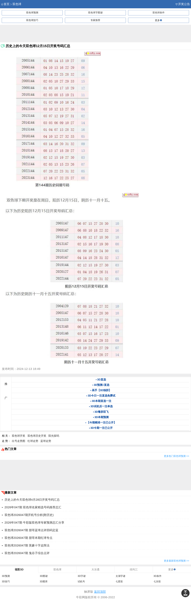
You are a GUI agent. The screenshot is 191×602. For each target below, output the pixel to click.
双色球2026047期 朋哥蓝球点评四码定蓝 (31, 530)
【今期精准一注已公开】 (101, 422)
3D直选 (101, 379)
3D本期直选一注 (101, 400)
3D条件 (157, 576)
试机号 (81, 581)
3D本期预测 (102, 417)
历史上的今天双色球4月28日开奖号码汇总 (32, 499)
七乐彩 (157, 581)
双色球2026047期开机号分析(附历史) (29, 515)
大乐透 (95, 569)
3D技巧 (6, 581)
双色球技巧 (32, 20)
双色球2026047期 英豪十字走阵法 (27, 545)
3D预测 (6, 576)
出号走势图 (18, 440)
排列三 (134, 569)
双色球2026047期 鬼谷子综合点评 (27, 553)
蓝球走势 (45, 440)
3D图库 (44, 581)
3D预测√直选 (101, 384)
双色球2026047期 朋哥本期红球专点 (28, 537)
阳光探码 (53, 435)
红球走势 (32, 440)
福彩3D (19, 569)
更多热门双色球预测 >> (176, 456)
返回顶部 (100, 591)
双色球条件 (159, 12)
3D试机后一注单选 (102, 406)
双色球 (15, 4)
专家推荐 (95, 20)
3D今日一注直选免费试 (101, 395)
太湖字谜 (120, 576)
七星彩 (119, 581)
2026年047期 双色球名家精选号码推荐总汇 (33, 507)
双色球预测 (32, 12)
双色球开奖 (18, 435)
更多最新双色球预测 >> (176, 560)
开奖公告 (183, 4)
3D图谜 (44, 576)
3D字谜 (82, 576)
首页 (5, 4)
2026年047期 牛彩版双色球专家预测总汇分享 (34, 522)
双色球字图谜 (95, 12)
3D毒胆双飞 (102, 411)
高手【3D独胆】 (101, 390)
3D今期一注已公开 (102, 427)
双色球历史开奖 (36, 435)
